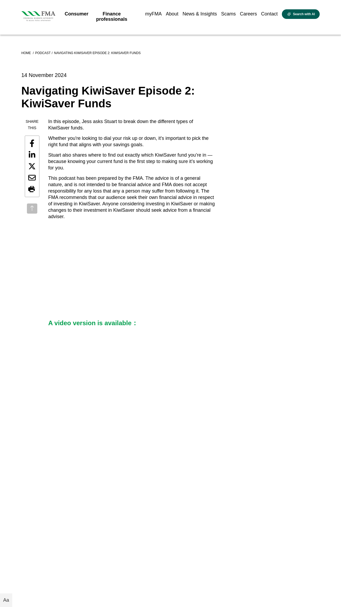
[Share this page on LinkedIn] (32, 154)
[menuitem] (76, 15)
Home (26, 53)
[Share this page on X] (32, 166)
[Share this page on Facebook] (32, 143)
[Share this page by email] (32, 177)
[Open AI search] (301, 14)
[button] (32, 189)
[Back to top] (32, 208)
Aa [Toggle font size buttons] (6, 600)
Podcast (43, 53)
